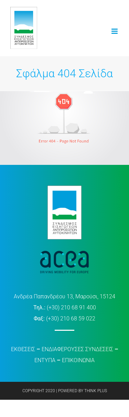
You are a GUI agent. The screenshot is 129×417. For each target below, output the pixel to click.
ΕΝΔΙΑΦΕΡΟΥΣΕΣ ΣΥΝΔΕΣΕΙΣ (77, 349)
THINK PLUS (95, 390)
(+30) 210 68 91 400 (71, 307)
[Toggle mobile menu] (115, 31)
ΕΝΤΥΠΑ (44, 360)
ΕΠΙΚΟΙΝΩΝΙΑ (78, 360)
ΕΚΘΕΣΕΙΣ (23, 349)
